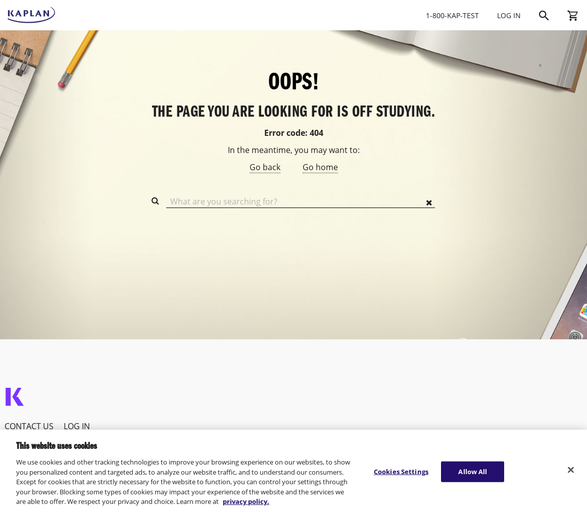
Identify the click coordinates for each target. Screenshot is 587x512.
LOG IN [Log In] (509, 15)
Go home (320, 167)
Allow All (472, 471)
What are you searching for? (223, 201)
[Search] (544, 15)
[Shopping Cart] (572, 15)
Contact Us (29, 426)
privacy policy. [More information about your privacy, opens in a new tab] (246, 501)
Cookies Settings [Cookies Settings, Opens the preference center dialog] (401, 471)
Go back (265, 167)
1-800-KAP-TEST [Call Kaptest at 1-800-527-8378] (452, 15)
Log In (77, 426)
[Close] (571, 469)
